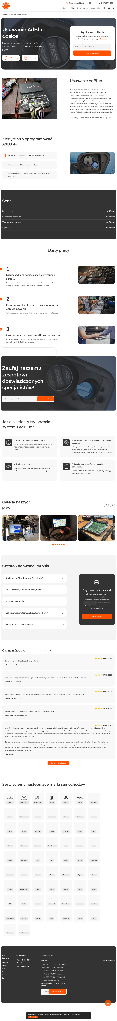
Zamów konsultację (92, 53)
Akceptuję (33, 1017)
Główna (65, 8)
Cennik (85, 8)
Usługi (73, 8)
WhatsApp (97, 616)
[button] (53, 544)
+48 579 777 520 (90, 603)
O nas (79, 8)
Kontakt (92, 8)
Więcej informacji (74, 1014)
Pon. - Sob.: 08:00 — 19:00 (78, 3)
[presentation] (106, 505)
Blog (99, 8)
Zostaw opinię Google (58, 763)
